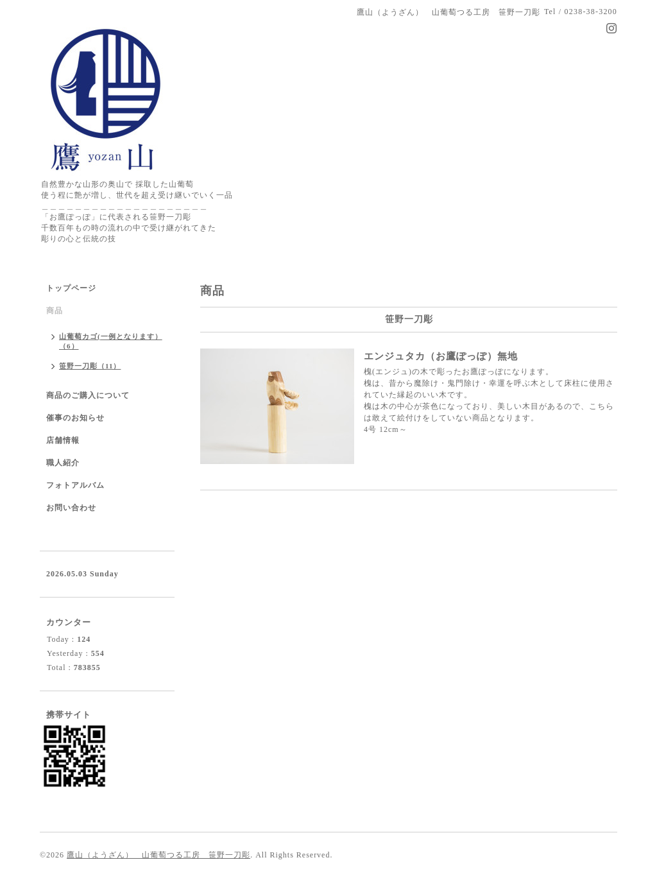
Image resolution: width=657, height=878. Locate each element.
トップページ (71, 288)
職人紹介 (63, 462)
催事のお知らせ (75, 417)
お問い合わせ (71, 507)
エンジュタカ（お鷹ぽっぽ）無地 (441, 356)
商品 (54, 310)
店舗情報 (63, 440)
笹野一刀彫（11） (90, 366)
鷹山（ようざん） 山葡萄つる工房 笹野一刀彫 (158, 854)
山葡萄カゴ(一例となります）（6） (110, 341)
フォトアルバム (75, 485)
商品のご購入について (88, 395)
